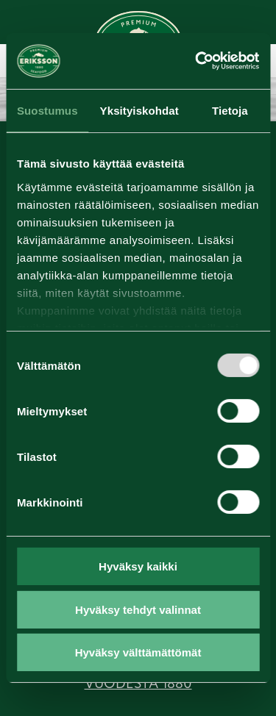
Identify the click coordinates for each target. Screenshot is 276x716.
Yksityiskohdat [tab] (139, 110)
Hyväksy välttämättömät (138, 652)
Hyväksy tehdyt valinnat (138, 610)
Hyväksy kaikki (138, 566)
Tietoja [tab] (230, 110)
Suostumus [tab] (47, 110)
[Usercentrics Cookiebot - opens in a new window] (196, 61)
